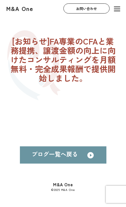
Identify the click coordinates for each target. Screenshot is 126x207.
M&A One (19, 8)
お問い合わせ (86, 9)
